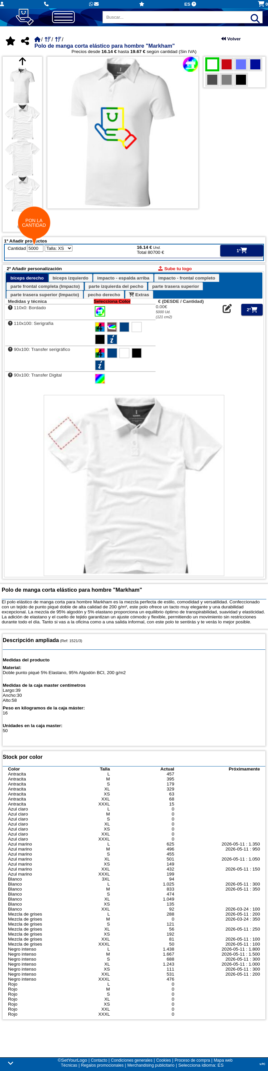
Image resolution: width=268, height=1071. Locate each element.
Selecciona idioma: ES (201, 1065)
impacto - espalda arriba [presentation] (123, 278)
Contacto (99, 1060)
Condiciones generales (131, 1060)
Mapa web (223, 1060)
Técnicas (69, 1065)
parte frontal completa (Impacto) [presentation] (45, 286)
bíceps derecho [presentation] (27, 278)
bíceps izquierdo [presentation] (70, 278)
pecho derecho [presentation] (104, 294)
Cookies (163, 1060)
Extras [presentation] (139, 294)
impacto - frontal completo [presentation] (186, 278)
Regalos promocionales (102, 1065)
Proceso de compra (192, 1060)
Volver (231, 38)
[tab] (26, 278)
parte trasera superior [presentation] (175, 286)
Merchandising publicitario (150, 1065)
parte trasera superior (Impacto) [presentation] (44, 294)
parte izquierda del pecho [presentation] (116, 286)
